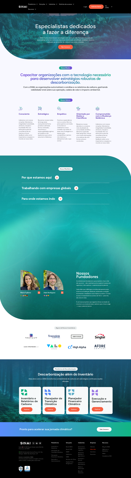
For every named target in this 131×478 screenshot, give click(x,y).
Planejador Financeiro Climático (57, 456)
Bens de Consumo (80, 471)
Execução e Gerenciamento (55, 460)
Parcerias (93, 454)
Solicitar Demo (96, 7)
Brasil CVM (69, 449)
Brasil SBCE (69, 447)
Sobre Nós (93, 449)
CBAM (67, 452)
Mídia (104, 453)
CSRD (67, 457)
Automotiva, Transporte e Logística (81, 448)
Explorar (27, 409)
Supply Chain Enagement (70, 462)
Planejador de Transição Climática (57, 451)
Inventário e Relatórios (54, 447)
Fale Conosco (65, 47)
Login (85, 7)
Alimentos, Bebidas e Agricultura (81, 454)
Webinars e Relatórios (105, 450)
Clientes (92, 447)
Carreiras (93, 452)
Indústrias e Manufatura (81, 463)
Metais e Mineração (81, 467)
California (69, 454)
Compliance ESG (107, 456)
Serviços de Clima (71, 459)
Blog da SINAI (106, 447)
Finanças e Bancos (81, 459)
